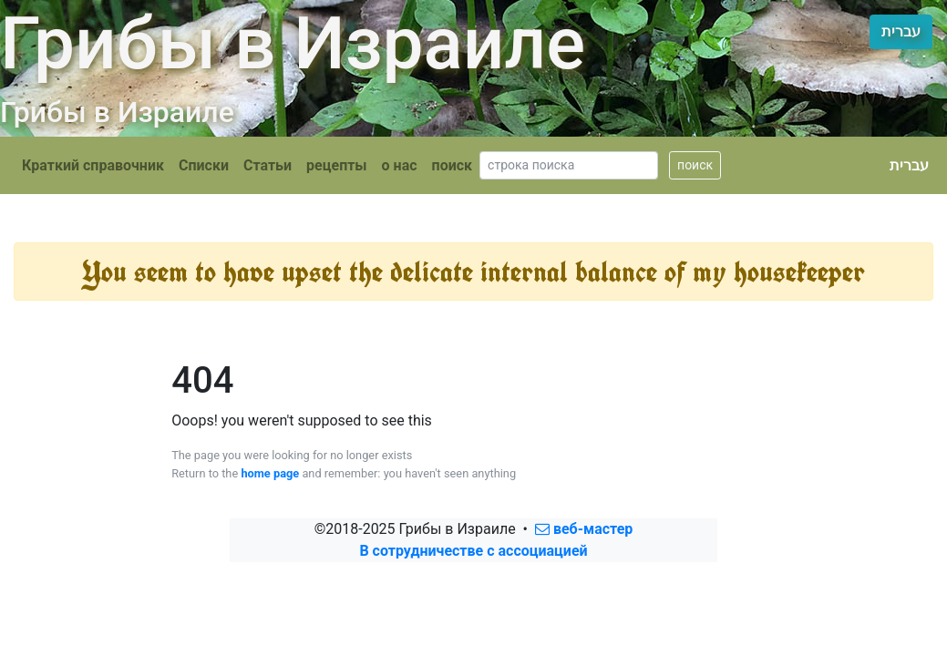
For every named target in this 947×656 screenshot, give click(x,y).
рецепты (336, 165)
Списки (204, 165)
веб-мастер (584, 529)
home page (270, 473)
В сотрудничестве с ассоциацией (473, 550)
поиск (452, 165)
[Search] (568, 165)
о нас (399, 165)
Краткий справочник (93, 165)
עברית (901, 31)
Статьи (267, 165)
